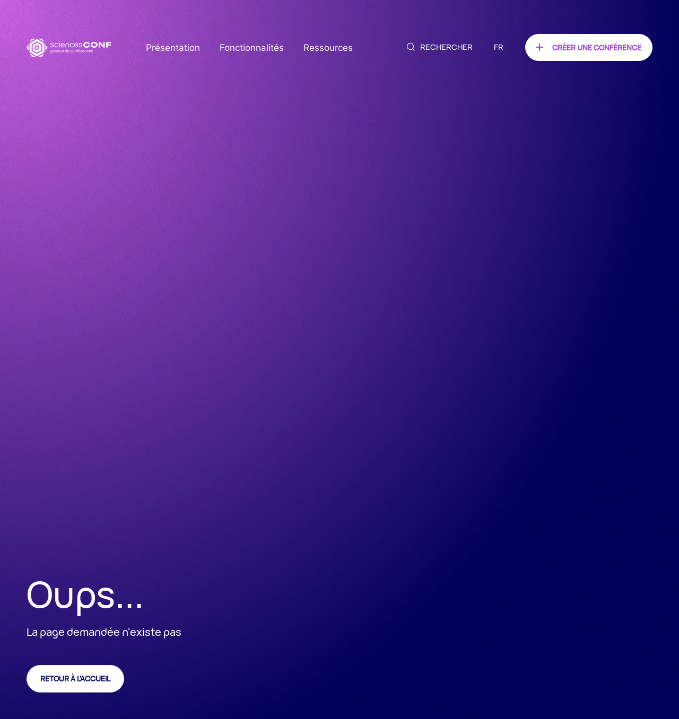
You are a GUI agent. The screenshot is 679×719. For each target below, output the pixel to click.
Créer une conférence (596, 47)
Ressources (328, 47)
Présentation (173, 47)
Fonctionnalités (252, 47)
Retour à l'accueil (75, 678)
